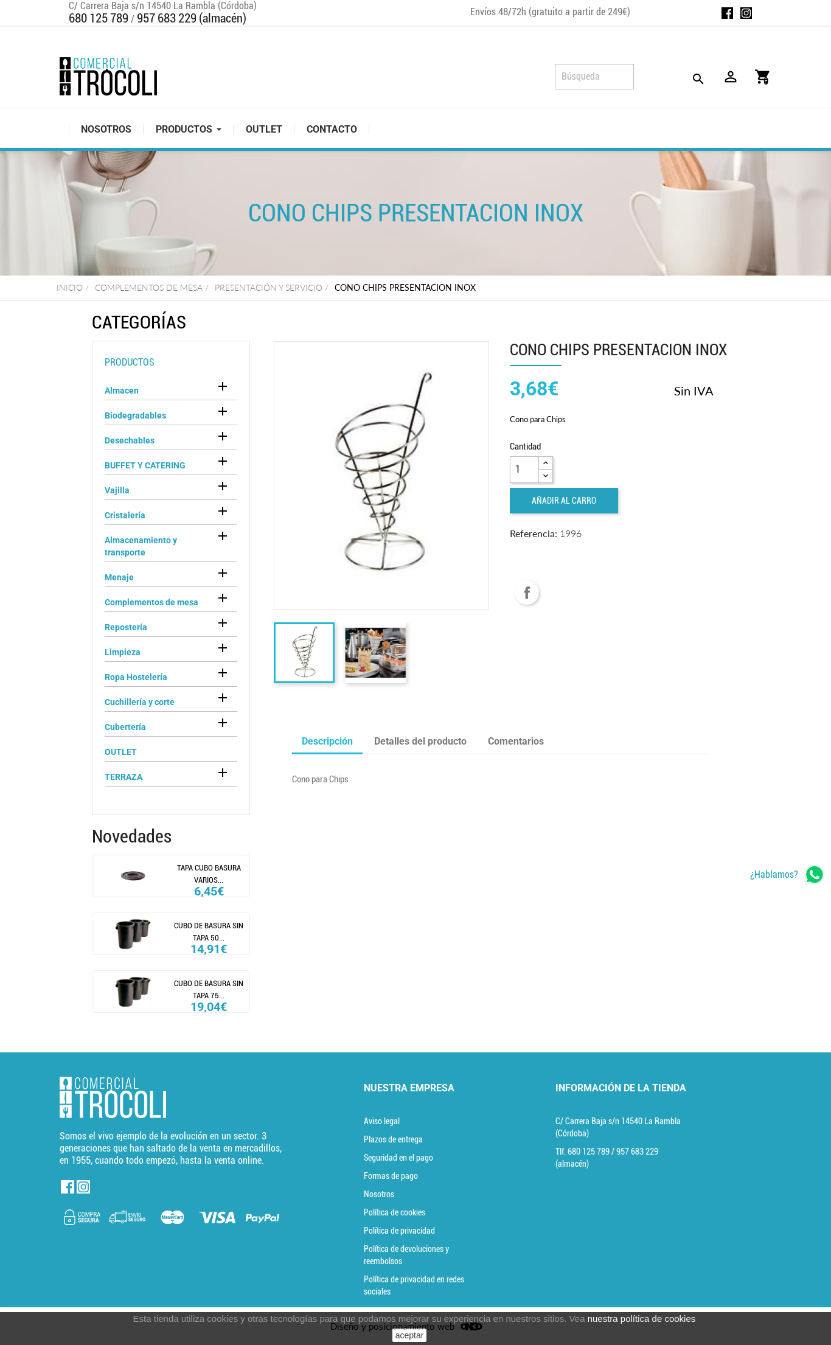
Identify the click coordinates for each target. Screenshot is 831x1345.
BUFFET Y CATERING (145, 465)
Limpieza (123, 652)
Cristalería (125, 515)
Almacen (122, 390)
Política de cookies (394, 1212)
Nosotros (379, 1194)
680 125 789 (98, 18)
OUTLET (121, 752)
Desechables (130, 440)
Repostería (126, 627)
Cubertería (125, 727)
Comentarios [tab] (516, 741)
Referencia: (533, 533)
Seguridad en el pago (398, 1158)
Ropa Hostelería (136, 677)
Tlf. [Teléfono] (583, 1151)
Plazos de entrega (393, 1139)
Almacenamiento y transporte (141, 546)
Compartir (527, 592)
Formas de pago (391, 1176)
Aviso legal (382, 1121)
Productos (130, 362)
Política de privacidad (399, 1231)
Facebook (727, 13)
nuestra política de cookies (642, 1318)
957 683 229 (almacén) (191, 18)
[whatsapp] (787, 874)
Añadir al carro (564, 501)
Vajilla (117, 490)
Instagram (746, 13)
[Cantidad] (524, 469)
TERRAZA (123, 777)
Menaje (119, 577)
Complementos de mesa (151, 602)
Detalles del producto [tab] (420, 741)
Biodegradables (135, 415)
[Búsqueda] (594, 76)
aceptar (409, 1335)
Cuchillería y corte (140, 702)
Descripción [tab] (327, 741)
